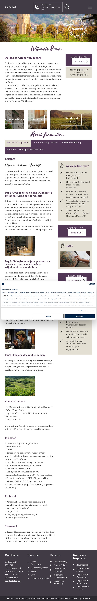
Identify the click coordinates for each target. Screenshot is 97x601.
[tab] (18, 143)
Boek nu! (79, 61)
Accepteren (79, 316)
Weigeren (48, 316)
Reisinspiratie (83, 565)
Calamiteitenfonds (40, 578)
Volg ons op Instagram (82, 581)
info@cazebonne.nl (14, 571)
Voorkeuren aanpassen (85, 310)
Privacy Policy (60, 561)
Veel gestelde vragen (82, 587)
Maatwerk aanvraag (59, 582)
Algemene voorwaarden (60, 576)
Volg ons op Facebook (82, 575)
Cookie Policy (60, 565)
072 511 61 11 (47, 4)
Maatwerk (74, 280)
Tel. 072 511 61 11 (12, 574)
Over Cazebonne (36, 562)
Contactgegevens (39, 567)
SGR (33, 574)
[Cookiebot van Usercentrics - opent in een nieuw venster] (84, 284)
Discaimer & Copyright (59, 569)
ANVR (33, 571)
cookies (24, 292)
